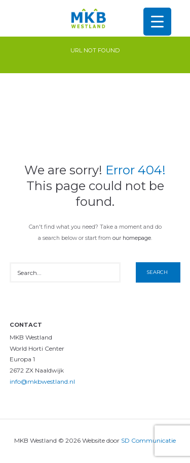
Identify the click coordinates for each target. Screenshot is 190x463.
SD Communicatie (148, 440)
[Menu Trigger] (157, 22)
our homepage (131, 238)
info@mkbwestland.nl (42, 381)
